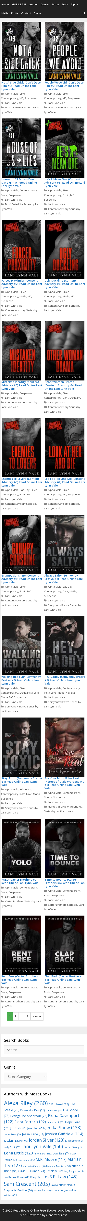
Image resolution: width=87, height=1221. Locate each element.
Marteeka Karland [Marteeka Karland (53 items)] (34, 1166)
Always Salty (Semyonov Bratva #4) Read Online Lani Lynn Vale (63, 579)
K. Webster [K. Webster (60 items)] (73, 1140)
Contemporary (9, 98)
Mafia (4, 13)
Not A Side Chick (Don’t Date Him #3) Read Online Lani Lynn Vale (21, 86)
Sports (48, 797)
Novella (70, 692)
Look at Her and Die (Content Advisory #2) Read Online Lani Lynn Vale (64, 482)
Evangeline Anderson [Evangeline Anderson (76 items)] (28, 1116)
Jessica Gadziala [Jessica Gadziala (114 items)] (64, 1133)
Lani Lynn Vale (13, 103)
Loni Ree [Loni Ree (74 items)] (62, 1153)
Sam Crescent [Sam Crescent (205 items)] (27, 1183)
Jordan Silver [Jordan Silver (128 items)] (46, 1140)
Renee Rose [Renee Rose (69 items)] (18, 1177)
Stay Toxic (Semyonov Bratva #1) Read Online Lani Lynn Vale (21, 781)
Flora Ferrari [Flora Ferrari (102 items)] (30, 1121)
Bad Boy (25, 490)
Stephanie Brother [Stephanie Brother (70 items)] (18, 1190)
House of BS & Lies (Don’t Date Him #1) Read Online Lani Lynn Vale (19, 182)
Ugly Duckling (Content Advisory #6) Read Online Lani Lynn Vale (64, 284)
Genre (45, 4)
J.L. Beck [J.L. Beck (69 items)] (18, 1128)
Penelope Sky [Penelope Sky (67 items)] (57, 1171)
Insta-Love (33, 692)
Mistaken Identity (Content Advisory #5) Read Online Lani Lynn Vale (21, 385)
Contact (26, 13)
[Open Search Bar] (84, 13)
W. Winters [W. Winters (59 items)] (59, 1190)
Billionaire (25, 789)
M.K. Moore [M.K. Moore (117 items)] (51, 1159)
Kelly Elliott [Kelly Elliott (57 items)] (12, 1147)
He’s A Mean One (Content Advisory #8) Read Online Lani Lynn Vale (64, 182)
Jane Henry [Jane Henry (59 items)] (35, 1128)
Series (55, 4)
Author (33, 4)
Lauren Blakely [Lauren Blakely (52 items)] (73, 1147)
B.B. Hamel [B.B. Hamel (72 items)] (59, 1104)
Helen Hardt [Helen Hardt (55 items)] (55, 1122)
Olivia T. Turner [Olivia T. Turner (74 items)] (31, 1171)
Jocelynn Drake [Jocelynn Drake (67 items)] (16, 1140)
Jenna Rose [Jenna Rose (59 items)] (12, 1134)
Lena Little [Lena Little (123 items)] (19, 1153)
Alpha (74, 4)
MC (21, 98)
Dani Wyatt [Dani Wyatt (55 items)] (54, 1110)
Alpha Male (12, 93)
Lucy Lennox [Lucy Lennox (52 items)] (26, 1160)
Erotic (15, 13)
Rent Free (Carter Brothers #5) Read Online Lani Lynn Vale (19, 979)
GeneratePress (56, 1215)
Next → (37, 1016)
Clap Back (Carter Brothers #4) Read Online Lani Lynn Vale (62, 979)
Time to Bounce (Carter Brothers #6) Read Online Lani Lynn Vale (64, 883)
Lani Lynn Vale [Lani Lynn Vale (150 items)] (42, 1146)
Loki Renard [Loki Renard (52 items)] (43, 1153)
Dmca (37, 13)
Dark (65, 4)
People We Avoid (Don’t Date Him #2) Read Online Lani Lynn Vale (63, 86)
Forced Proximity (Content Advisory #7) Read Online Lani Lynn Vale (21, 284)
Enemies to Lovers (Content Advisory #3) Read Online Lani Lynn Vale (21, 482)
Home (5, 4)
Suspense (30, 98)
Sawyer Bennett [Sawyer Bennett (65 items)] (63, 1185)
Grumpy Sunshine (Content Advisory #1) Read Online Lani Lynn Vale (21, 579)
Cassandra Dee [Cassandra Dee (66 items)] (32, 1110)
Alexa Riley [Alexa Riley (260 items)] (26, 1103)
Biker (23, 93)
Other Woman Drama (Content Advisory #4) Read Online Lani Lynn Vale (63, 385)
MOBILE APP (19, 4)
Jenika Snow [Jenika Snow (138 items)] (63, 1127)
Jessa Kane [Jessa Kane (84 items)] (33, 1134)
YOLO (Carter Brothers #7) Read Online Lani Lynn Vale (19, 881)
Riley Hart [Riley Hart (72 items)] (39, 1177)
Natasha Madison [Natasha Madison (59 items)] (58, 1166)
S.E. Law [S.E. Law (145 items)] (63, 1177)
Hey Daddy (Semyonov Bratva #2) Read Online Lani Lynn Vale (64, 680)
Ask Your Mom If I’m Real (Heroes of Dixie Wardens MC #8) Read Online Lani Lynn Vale (64, 783)
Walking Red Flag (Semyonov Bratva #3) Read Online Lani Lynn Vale (21, 680)
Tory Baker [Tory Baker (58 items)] (42, 1190)
